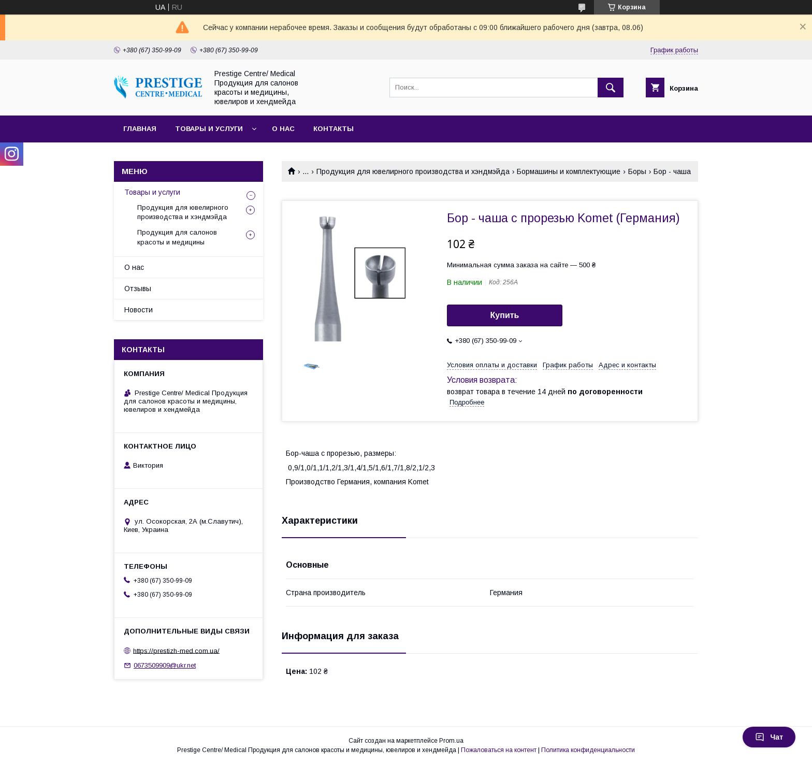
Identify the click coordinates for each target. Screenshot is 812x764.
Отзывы (137, 288)
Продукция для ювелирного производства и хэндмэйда (413, 171)
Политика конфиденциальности (588, 750)
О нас (283, 129)
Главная (139, 129)
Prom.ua (451, 740)
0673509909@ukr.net (165, 665)
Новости (138, 310)
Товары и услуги (209, 129)
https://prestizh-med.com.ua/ (176, 650)
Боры (637, 171)
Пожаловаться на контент (498, 750)
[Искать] (611, 87)
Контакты (333, 129)
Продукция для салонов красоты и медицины (177, 237)
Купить (504, 315)
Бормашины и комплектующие (568, 171)
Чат (769, 737)
